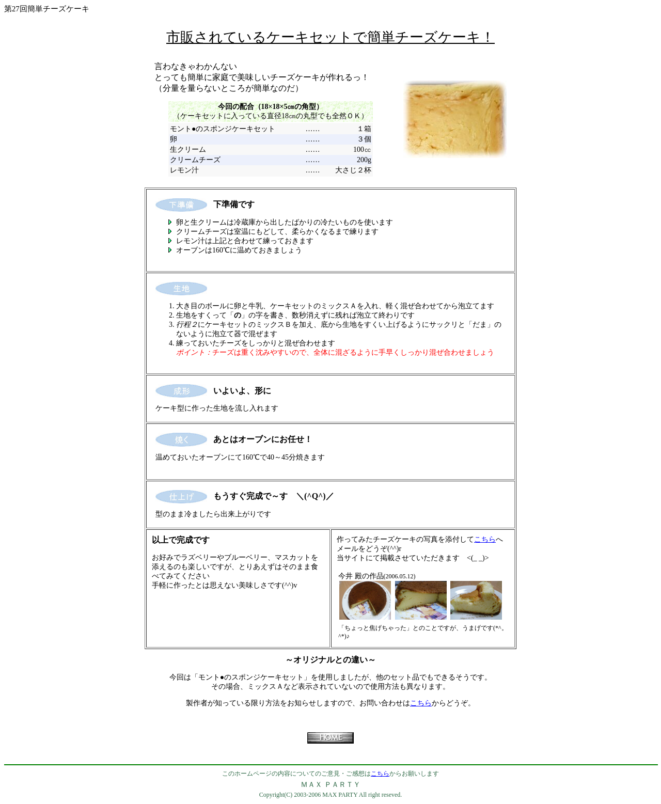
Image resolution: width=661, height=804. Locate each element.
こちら (485, 539)
